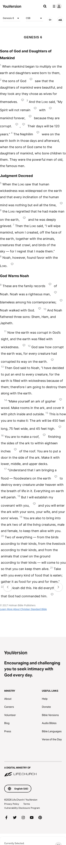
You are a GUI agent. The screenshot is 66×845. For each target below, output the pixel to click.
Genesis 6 (11, 18)
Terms (26, 803)
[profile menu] (56, 6)
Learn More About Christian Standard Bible (23, 609)
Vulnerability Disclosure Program (22, 807)
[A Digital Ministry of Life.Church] (33, 769)
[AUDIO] (50, 20)
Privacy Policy (11, 803)
